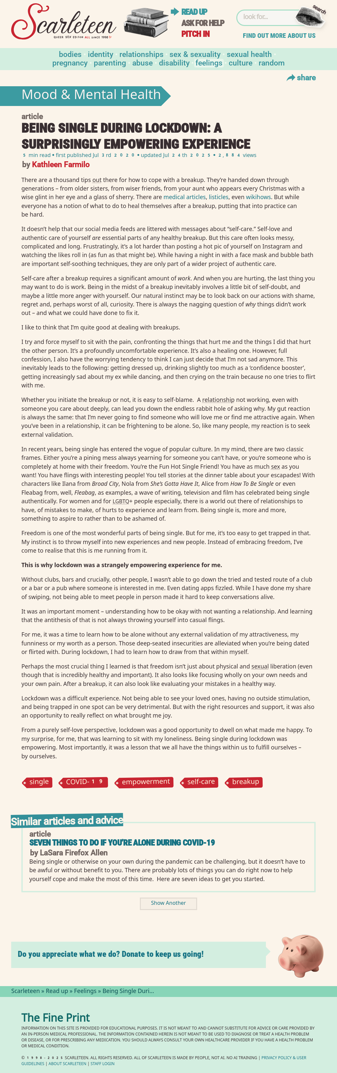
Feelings (208, 62)
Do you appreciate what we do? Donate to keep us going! (111, 954)
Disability (174, 62)
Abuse (142, 62)
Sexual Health (249, 53)
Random (272, 62)
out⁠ (97, 180)
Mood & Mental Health (91, 96)
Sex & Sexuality (194, 53)
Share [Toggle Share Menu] (300, 77)
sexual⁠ (260, 666)
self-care (201, 782)
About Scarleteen (68, 1064)
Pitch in (195, 34)
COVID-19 (85, 782)
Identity (100, 53)
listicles (219, 197)
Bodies (70, 53)
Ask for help (202, 23)
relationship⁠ (218, 400)
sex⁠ (275, 466)
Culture (240, 62)
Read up (194, 12)
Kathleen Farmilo (61, 164)
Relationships (141, 53)
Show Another (168, 903)
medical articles (185, 197)
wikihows (258, 197)
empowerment (146, 782)
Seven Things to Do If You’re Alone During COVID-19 (122, 843)
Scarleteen (25, 992)
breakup (245, 782)
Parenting (110, 62)
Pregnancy (70, 62)
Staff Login (103, 1064)
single (39, 782)
